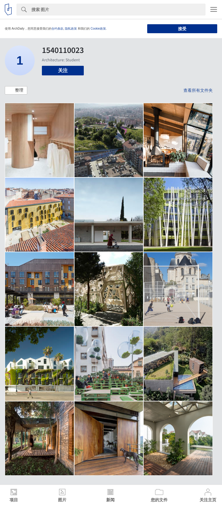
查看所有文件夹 (198, 90)
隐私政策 (71, 28)
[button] (16, 90)
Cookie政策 (98, 28)
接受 (182, 28)
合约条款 (57, 28)
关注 (63, 70)
